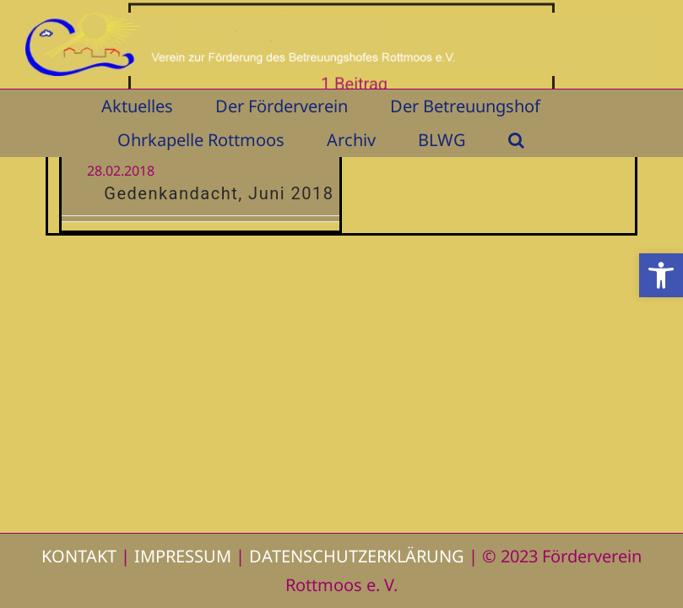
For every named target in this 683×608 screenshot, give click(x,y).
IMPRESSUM (182, 556)
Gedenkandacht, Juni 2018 (218, 193)
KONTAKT (79, 556)
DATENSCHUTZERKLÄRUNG (356, 556)
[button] (661, 275)
